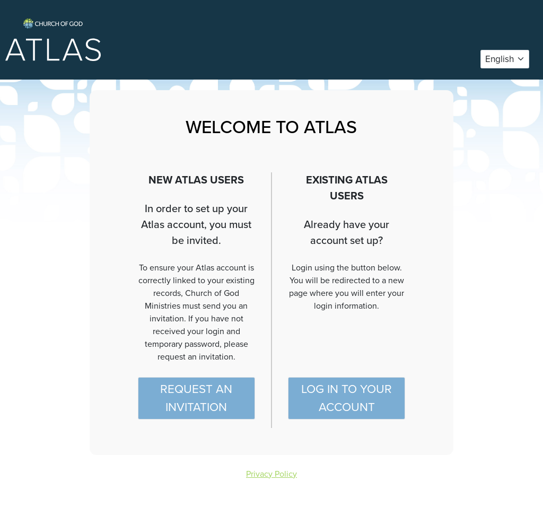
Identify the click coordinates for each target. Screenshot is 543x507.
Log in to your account (346, 398)
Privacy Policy (271, 474)
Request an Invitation (196, 398)
